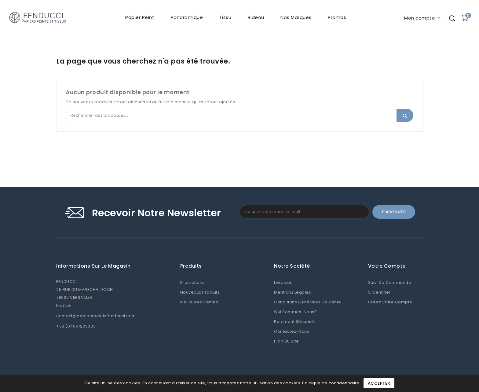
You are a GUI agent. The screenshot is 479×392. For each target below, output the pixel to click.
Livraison (283, 282)
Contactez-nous (291, 331)
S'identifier (379, 292)
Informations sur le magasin (93, 266)
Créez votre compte (390, 302)
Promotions (192, 282)
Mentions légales (292, 292)
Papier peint (139, 17)
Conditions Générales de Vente (307, 302)
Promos (337, 17)
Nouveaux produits (200, 292)
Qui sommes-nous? (295, 312)
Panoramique (187, 17)
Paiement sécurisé (294, 321)
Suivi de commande (389, 282)
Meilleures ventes (199, 302)
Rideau (256, 17)
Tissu (225, 17)
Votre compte (387, 266)
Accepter (379, 383)
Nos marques (296, 17)
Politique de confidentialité (330, 383)
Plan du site (286, 341)
